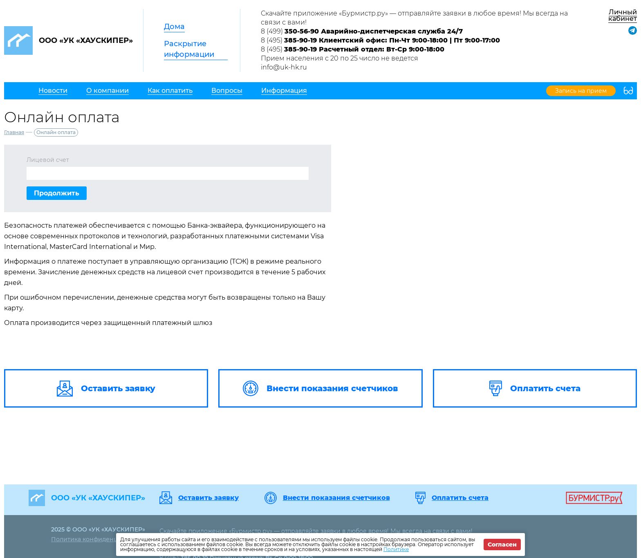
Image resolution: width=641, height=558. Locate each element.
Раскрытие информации (189, 49)
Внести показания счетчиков (336, 498)
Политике (396, 549)
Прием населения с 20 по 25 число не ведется (339, 58)
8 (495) (380, 40)
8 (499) (362, 31)
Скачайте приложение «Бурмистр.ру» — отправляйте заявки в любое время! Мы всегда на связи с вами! (414, 17)
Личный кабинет (622, 15)
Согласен (502, 544)
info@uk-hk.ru (284, 67)
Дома (174, 26)
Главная (14, 132)
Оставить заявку (208, 498)
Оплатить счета (460, 498)
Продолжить (56, 193)
